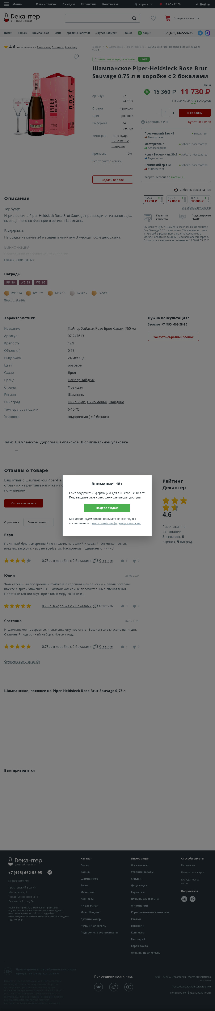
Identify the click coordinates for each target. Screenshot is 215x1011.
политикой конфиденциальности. (116, 523)
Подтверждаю (107, 508)
